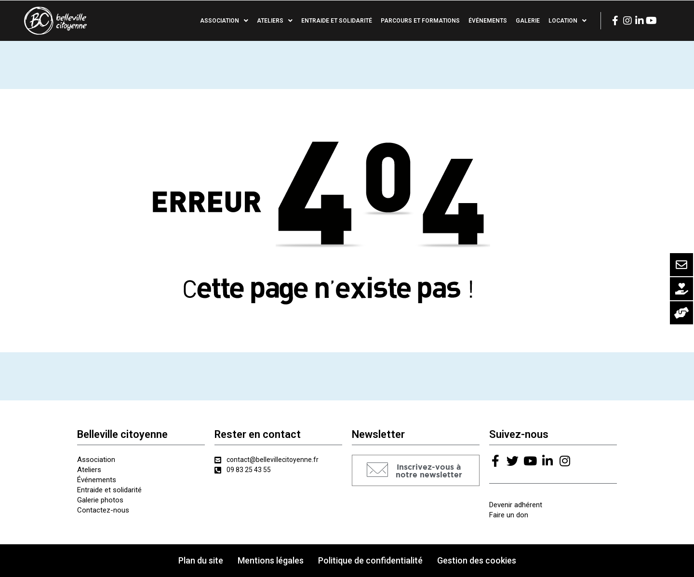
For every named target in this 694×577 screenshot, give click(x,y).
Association (224, 20)
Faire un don (508, 515)
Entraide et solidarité (336, 20)
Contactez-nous (103, 510)
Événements (487, 20)
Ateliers (275, 20)
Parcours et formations (420, 20)
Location (567, 20)
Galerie (528, 20)
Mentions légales (271, 560)
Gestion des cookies (476, 560)
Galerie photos (100, 500)
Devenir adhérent (515, 504)
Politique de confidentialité (370, 560)
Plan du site (200, 560)
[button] (416, 470)
